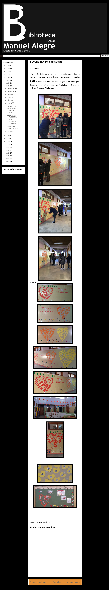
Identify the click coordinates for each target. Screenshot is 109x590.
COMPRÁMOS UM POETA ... (12, 127)
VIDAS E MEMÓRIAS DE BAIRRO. (12, 121)
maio (9, 97)
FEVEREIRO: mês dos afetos (11, 110)
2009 (8, 162)
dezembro (11, 88)
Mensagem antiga (73, 582)
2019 (8, 86)
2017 (8, 138)
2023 (8, 74)
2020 (8, 83)
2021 (8, 80)
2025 (8, 68)
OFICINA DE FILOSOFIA (12, 116)
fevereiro (10, 106)
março (9, 103)
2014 (8, 147)
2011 (8, 156)
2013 (8, 150)
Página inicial (57, 582)
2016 (8, 141)
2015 (8, 144)
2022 (8, 77)
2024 (8, 71)
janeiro (9, 132)
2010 (8, 159)
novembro (11, 91)
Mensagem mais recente (39, 582)
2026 (8, 65)
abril (9, 100)
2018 (8, 135)
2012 (8, 153)
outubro (10, 94)
